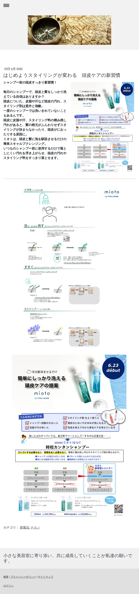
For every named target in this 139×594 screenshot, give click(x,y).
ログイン (8, 585)
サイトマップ (45, 576)
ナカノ (35, 527)
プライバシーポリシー (23, 576)
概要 (5, 576)
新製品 (24, 527)
